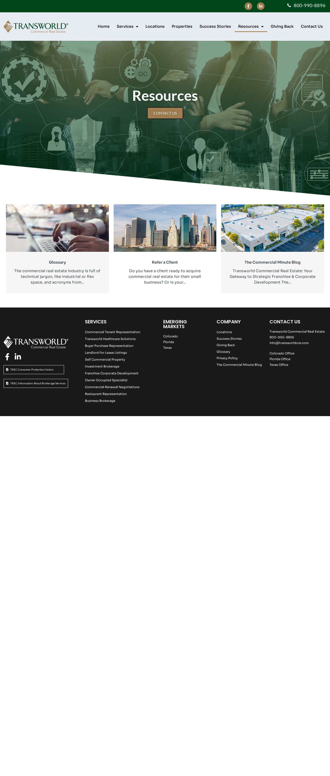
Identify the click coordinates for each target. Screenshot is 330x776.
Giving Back (282, 26)
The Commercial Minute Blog (239, 365)
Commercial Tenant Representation (112, 332)
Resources (251, 26)
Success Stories (215, 26)
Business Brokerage (100, 401)
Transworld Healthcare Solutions (110, 339)
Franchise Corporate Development (112, 373)
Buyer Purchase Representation (109, 346)
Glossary (223, 352)
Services (127, 26)
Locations (155, 26)
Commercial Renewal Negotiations (112, 387)
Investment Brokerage (102, 366)
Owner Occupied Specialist (106, 380)
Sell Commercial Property (105, 360)
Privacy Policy (227, 358)
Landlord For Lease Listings (106, 353)
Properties (182, 26)
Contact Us (312, 26)
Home (104, 26)
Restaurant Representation (106, 394)
